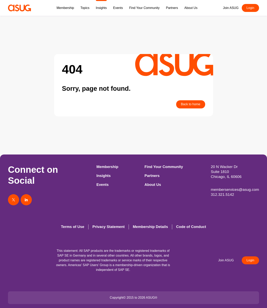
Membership (65, 8)
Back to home (190, 104)
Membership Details (150, 227)
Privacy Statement (108, 227)
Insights (101, 8)
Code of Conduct (191, 227)
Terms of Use (72, 227)
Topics (84, 8)
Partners (172, 8)
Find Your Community (144, 8)
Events (118, 8)
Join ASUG (231, 8)
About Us (190, 8)
